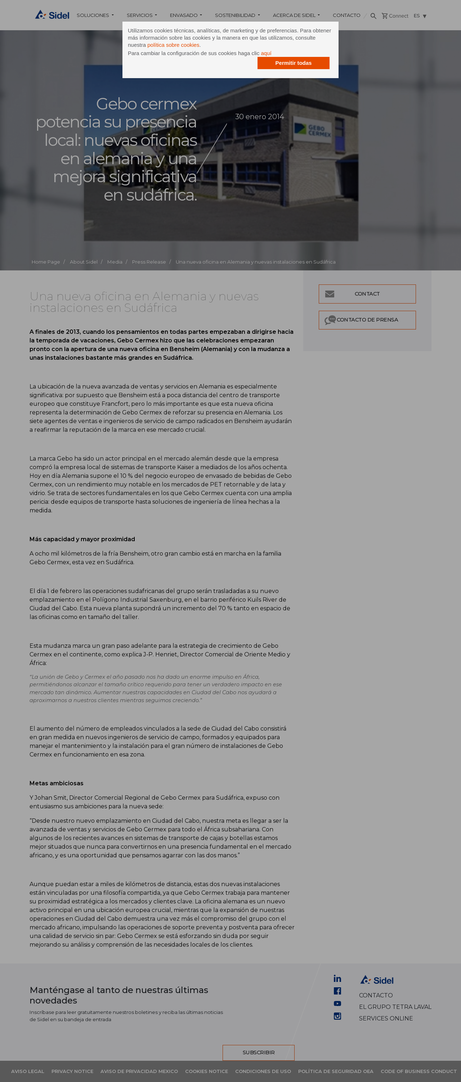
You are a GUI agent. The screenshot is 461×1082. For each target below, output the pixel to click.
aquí (266, 53)
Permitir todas (294, 63)
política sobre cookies (173, 45)
